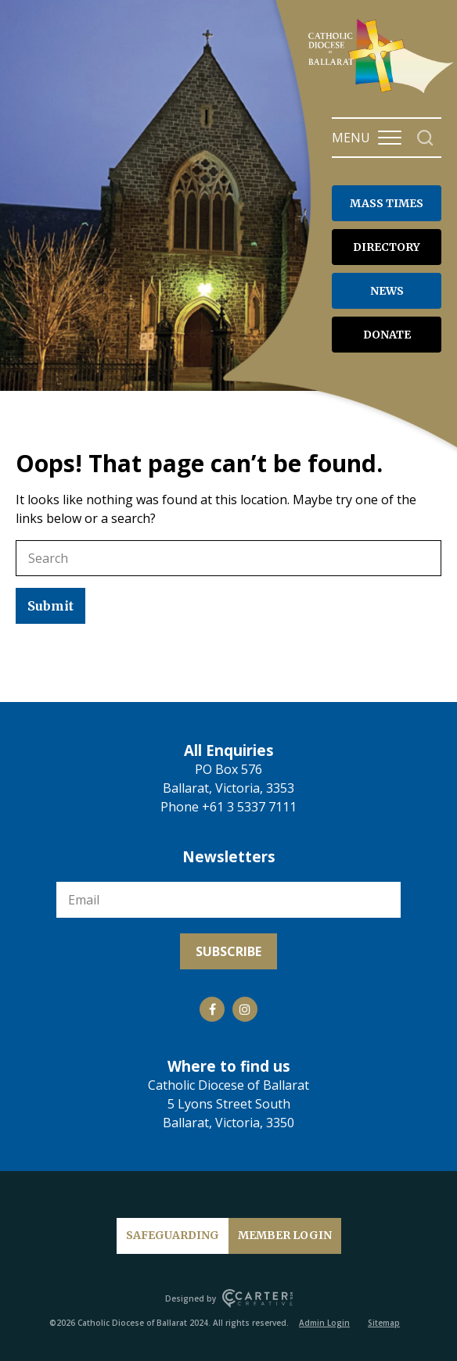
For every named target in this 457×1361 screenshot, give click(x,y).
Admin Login (324, 1322)
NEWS (387, 291)
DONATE (387, 335)
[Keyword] (228, 558)
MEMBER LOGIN (285, 1235)
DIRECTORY (386, 247)
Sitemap (384, 1322)
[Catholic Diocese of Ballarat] (382, 92)
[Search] (425, 138)
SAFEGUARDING (172, 1235)
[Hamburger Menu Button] (389, 138)
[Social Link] (212, 1009)
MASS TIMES (386, 203)
